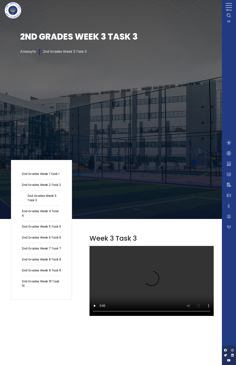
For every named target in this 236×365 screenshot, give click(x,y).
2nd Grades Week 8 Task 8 (41, 259)
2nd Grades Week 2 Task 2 (41, 185)
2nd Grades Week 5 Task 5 (41, 226)
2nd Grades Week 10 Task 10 (40, 283)
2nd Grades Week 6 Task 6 (41, 237)
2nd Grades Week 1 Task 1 (40, 174)
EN (228, 21)
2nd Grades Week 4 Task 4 (40, 213)
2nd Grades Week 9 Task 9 (41, 270)
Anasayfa (28, 51)
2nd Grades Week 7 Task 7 (41, 248)
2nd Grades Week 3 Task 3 (65, 51)
